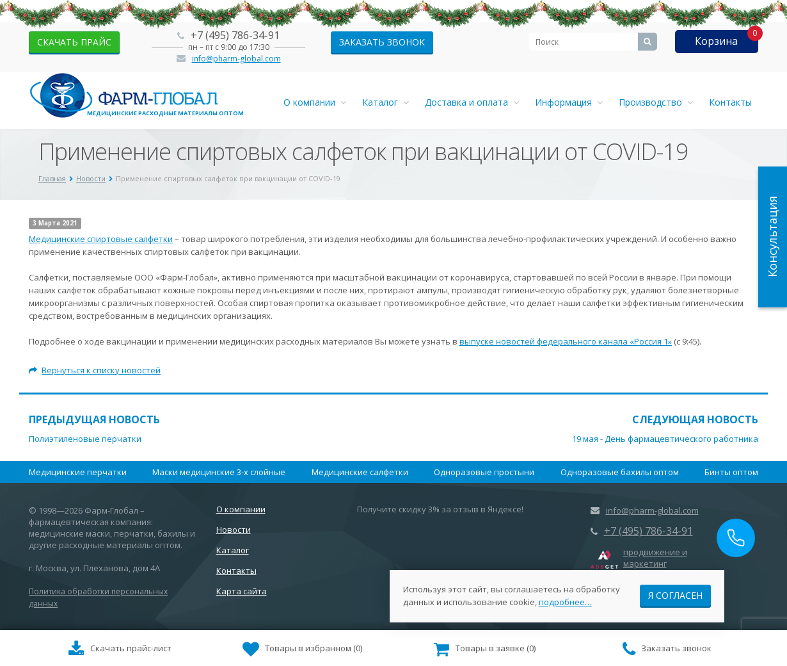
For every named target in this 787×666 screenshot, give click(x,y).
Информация (569, 102)
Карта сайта (241, 591)
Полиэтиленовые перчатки (85, 438)
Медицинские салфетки (360, 472)
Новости (233, 529)
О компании (314, 102)
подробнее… (565, 601)
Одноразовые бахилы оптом (619, 472)
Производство (656, 102)
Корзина (716, 41)
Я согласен (675, 595)
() (302, 649)
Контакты (730, 102)
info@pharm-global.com (236, 58)
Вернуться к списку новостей (95, 370)
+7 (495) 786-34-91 (235, 35)
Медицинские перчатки (78, 472)
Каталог (385, 102)
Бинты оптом (731, 472)
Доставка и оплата (472, 102)
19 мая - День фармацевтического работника (665, 438)
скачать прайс (74, 42)
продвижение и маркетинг (655, 557)
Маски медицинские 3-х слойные (218, 472)
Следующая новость (695, 419)
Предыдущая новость (94, 419)
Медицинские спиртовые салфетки (101, 239)
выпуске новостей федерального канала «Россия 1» (565, 341)
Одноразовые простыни (484, 472)
